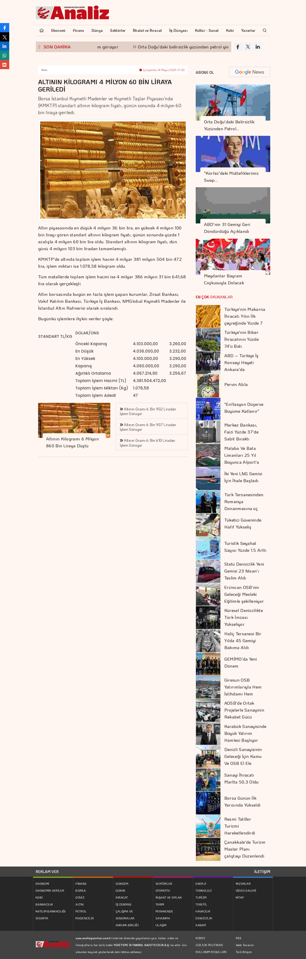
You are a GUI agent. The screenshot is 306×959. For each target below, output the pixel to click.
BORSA (80, 890)
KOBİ (39, 897)
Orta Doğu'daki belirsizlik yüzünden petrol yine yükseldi (196, 47)
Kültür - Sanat (207, 30)
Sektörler (118, 30)
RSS (239, 938)
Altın (44, 70)
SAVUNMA (163, 918)
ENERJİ (200, 883)
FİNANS (81, 883)
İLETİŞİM (262, 871)
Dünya (97, 30)
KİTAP (240, 897)
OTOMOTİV (163, 890)
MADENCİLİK (84, 918)
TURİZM (201, 897)
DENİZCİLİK (203, 918)
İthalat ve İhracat (147, 30)
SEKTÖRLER (164, 883)
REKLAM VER (47, 871)
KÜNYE (200, 938)
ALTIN (79, 904)
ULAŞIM (161, 925)
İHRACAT (122, 897)
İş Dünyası (178, 30)
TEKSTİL (201, 904)
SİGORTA (42, 918)
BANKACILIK (44, 904)
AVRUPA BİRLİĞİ (127, 925)
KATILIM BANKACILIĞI (51, 911)
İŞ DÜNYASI (124, 904)
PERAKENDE (164, 911)
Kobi (230, 30)
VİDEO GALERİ (246, 890)
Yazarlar (248, 30)
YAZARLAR (243, 883)
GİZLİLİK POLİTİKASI (209, 945)
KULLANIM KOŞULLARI (211, 952)
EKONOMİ (42, 883)
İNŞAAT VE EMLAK (169, 897)
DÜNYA (121, 890)
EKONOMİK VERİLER (50, 890)
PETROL (81, 911)
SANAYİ (200, 925)
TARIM (160, 904)
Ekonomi (58, 30)
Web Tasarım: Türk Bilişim (245, 948)
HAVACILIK (202, 911)
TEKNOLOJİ (203, 890)
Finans (78, 30)
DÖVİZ (79, 897)
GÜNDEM (122, 883)
